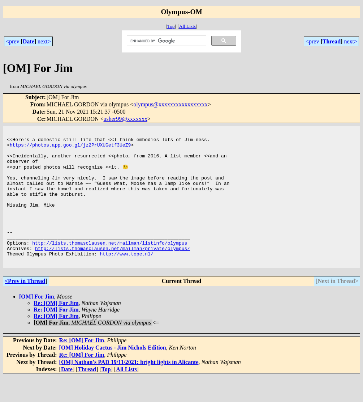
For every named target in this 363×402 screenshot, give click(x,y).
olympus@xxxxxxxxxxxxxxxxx (170, 104)
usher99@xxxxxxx (125, 119)
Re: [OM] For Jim (56, 329)
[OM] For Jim (36, 322)
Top (171, 26)
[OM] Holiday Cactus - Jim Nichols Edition (112, 373)
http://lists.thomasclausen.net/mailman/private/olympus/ (112, 271)
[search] (166, 41)
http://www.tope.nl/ (126, 278)
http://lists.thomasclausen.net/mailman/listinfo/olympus (109, 265)
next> (44, 41)
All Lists (187, 26)
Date (28, 41)
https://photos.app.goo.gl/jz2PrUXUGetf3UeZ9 (70, 148)
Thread (332, 41)
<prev (12, 41)
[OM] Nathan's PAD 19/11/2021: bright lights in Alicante (129, 388)
